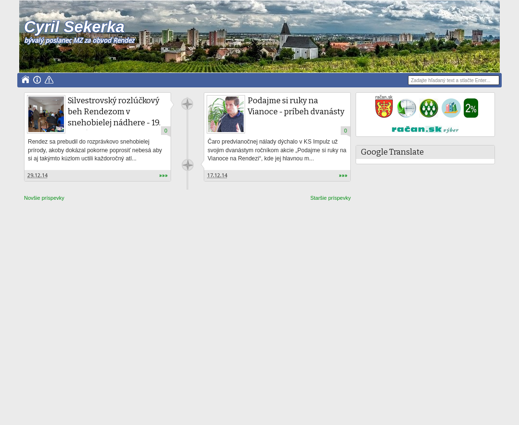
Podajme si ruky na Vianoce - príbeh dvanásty (296, 106)
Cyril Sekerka (74, 27)
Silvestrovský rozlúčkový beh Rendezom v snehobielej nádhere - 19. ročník (114, 117)
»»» (163, 175)
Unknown (187, 104)
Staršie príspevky (330, 198)
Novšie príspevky (44, 198)
